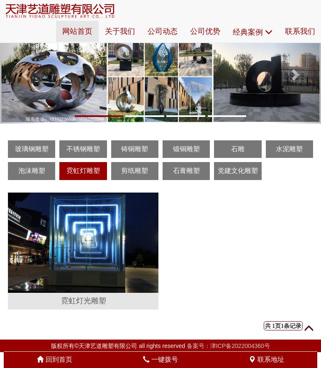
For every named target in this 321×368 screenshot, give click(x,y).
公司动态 (163, 31)
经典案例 (253, 32)
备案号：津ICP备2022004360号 (228, 346)
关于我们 (120, 31)
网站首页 (77, 31)
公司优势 (205, 31)
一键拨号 (160, 359)
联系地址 (266, 359)
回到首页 (54, 359)
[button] (24, 72)
